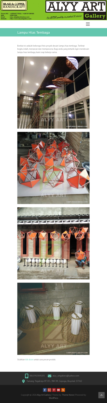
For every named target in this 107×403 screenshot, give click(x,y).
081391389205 (37, 375)
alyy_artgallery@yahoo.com (66, 375)
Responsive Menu (88, 24)
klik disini (29, 359)
